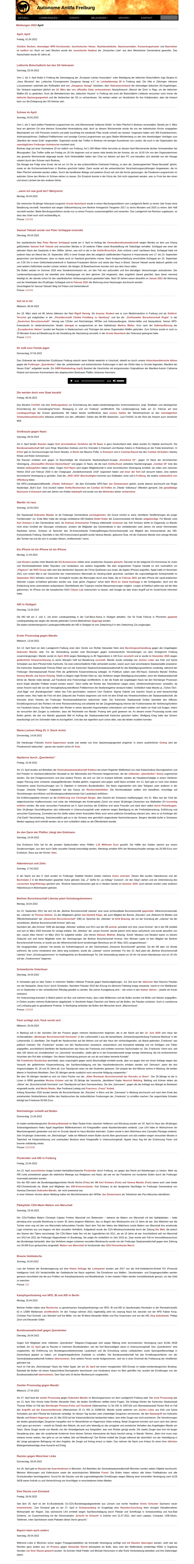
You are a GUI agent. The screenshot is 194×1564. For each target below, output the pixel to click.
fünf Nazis (70, 468)
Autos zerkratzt (121, 876)
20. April (90, 1366)
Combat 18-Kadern (158, 452)
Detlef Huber (101, 519)
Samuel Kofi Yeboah (42, 246)
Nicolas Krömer (55, 1080)
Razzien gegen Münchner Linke (36, 1456)
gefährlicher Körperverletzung (34, 660)
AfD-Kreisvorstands (82, 1186)
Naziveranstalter (127, 46)
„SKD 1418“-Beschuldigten (82, 476)
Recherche (52, 1307)
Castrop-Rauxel (129, 452)
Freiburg (141, 476)
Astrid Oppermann (55, 742)
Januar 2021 (156, 278)
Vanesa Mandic (25, 676)
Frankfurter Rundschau (34, 1060)
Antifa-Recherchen (75, 488)
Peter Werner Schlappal (56, 242)
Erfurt (20, 452)
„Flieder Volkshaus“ (62, 484)
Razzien (42, 444)
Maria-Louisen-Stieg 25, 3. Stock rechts (41, 730)
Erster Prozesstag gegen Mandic (37, 635)
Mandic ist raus (26, 502)
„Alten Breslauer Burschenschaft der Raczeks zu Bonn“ (117, 1076)
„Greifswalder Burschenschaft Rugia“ (147, 317)
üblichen (172, 1441)
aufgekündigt (150, 519)
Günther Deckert (26, 46)
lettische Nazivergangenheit (32, 97)
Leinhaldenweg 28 (111, 81)
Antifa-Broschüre (106, 250)
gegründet (148, 911)
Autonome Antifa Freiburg (66, 7)
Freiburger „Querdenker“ (42, 364)
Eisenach (108, 452)
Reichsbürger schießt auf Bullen (37, 1111)
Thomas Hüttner (44, 915)
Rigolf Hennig (82, 313)
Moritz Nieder (48, 1088)
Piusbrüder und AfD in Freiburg (36, 1158)
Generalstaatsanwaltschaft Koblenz (77, 770)
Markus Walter (126, 325)
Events (74, 18)
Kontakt (146, 18)
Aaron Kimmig (47, 676)
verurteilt (128, 656)
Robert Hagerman (39, 1417)
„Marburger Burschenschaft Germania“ (55, 1037)
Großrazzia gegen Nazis (32, 431)
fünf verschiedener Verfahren (71, 444)
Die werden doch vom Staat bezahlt (39, 392)
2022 (34, 25)
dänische (148, 982)
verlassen (117, 523)
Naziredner (171, 46)
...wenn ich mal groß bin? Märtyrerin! (40, 191)
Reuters (26, 562)
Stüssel (101, 935)
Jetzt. (54, 852)
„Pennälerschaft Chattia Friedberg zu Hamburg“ (82, 317)
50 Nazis (98, 444)
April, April (23, 34)
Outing (163, 742)
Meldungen (98, 18)
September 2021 (26, 578)
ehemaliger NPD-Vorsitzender (53, 46)
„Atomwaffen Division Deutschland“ (50, 464)
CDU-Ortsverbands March (120, 1245)
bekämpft (76, 491)
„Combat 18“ (160, 464)
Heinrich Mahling (132, 1080)
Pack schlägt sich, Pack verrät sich (39, 1020)
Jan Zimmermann (118, 484)
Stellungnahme (59, 405)
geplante (172, 617)
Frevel (104, 1472)
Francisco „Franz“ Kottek (100, 1088)
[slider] (93, 381)
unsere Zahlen (117, 413)
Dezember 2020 (161, 656)
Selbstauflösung (163, 325)
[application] (97, 381)
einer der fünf (132, 472)
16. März (61, 89)
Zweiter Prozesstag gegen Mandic (38, 1385)
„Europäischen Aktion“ (30, 329)
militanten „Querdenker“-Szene (145, 774)
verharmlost (128, 491)
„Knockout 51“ (127, 460)
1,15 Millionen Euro (107, 844)
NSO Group (40, 570)
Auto (77, 746)
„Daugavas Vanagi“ (82, 85)
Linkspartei (98, 1268)
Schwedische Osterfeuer (32, 969)
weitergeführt (33, 468)
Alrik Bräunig (122, 919)
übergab (69, 325)
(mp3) (79, 368)
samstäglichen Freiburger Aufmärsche (38, 144)
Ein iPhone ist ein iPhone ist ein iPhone (41, 549)
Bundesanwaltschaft (28, 448)
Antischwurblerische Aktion (161, 360)
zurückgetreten (97, 515)
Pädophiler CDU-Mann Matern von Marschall (44, 1205)
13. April (36, 1347)
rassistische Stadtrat (85, 50)
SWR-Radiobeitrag (65, 368)
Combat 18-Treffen (101, 488)
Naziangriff (156, 1413)
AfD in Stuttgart (26, 604)
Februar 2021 (81, 282)
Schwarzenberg (87, 1507)
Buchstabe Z (24, 880)
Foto (86, 1182)
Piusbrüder (90, 1170)
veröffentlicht (51, 1312)
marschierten (38, 1170)
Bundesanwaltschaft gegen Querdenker (42, 1330)
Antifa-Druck (115, 464)
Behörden (108, 491)
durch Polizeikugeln (165, 805)
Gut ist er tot (25, 301)
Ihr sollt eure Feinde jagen (33, 348)
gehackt (118, 562)
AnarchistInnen (59, 1468)
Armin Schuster (149, 1503)
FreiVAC (35, 405)
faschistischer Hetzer (84, 46)
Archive (123, 18)
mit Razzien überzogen (140, 1543)
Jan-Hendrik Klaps (92, 915)
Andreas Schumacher (77, 523)
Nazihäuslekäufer (106, 46)
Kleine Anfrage (78, 1268)
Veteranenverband (120, 85)
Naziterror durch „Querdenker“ (36, 757)
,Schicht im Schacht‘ (87, 1515)
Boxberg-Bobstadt (58, 1123)
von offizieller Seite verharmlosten (91, 89)
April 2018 (63, 656)
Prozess (54, 1547)
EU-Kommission (68, 562)
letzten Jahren (148, 990)
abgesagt (97, 621)
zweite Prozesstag (50, 1398)
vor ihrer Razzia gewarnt (40, 1551)
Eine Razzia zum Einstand (33, 1491)
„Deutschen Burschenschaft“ (33, 321)
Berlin (76, 452)
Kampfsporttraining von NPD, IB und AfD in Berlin (48, 1295)
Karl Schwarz (24, 523)
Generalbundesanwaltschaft (122, 242)
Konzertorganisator (148, 46)
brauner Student (105, 313)
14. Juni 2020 (152, 1033)
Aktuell (23, 18)
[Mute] (114, 380)
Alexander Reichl (78, 1547)
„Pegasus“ (23, 570)
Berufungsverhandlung (138, 648)
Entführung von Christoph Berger (76, 798)
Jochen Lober (146, 660)
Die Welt (160, 1229)
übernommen (62, 1358)
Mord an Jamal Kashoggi (125, 582)
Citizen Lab (77, 589)
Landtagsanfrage (26, 413)
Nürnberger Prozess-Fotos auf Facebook (69, 1405)
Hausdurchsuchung (131, 1507)
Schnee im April (27, 112)
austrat (113, 927)
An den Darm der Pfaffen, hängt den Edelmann (46, 832)
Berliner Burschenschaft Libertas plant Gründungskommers (54, 898)
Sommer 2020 (130, 884)
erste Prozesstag (163, 1398)
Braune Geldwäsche (29, 1256)
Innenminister (24, 1507)
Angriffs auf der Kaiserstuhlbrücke (42, 1410)
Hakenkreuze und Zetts (31, 863)
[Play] (71, 380)
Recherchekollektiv (97, 790)
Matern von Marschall (72, 1245)
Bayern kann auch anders (33, 1530)
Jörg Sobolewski (159, 1315)
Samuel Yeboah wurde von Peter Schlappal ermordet (50, 230)
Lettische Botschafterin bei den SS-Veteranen (45, 65)
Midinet (111, 935)
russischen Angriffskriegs (31, 884)
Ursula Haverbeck (76, 203)
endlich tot (26, 50)
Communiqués (48, 18)
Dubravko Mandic (44, 515)
